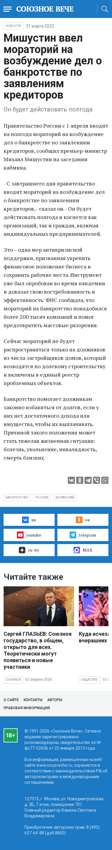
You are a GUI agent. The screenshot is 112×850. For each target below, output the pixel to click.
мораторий (65, 497)
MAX (82, 550)
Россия (42, 497)
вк (29, 520)
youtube (29, 535)
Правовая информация (27, 708)
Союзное (13, 679)
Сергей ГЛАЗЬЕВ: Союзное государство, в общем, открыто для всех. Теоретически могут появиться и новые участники (38, 650)
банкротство (17, 497)
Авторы (54, 700)
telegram (83, 535)
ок (83, 520)
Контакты (33, 700)
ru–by (29, 550)
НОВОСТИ (13, 26)
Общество (89, 679)
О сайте (11, 700)
